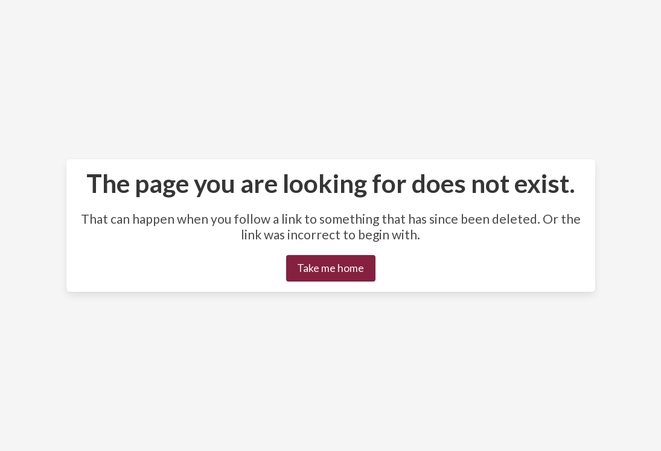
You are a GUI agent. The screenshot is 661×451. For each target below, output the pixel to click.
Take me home (330, 268)
